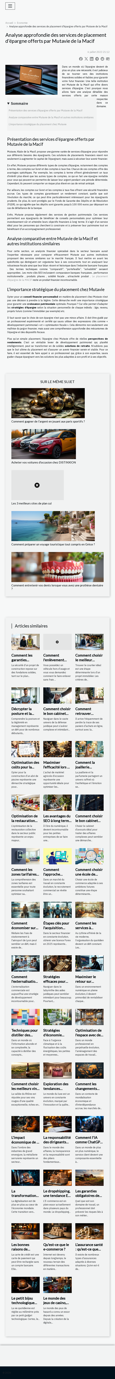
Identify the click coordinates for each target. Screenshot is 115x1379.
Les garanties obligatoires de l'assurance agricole (87, 1198)
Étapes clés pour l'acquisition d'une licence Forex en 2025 (56, 930)
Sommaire (19, 103)
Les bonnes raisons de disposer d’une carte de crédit (23, 1251)
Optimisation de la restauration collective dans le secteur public (24, 823)
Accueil (9, 22)
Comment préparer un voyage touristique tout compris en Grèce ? (53, 544)
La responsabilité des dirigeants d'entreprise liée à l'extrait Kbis (57, 1144)
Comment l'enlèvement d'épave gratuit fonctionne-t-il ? (56, 662)
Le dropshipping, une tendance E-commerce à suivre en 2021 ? (56, 1198)
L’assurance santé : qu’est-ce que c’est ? (89, 1249)
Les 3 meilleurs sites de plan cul (31, 503)
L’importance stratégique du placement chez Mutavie (37, 124)
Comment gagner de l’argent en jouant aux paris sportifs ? (48, 421)
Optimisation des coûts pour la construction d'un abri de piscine (25, 769)
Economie (22, 22)
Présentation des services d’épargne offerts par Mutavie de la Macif (45, 110)
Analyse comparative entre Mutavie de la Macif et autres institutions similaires (51, 117)
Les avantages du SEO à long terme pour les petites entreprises (57, 823)
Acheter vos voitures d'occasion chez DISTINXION (43, 462)
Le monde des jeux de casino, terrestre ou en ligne (55, 1305)
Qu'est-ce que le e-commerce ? (56, 1246)
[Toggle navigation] (10, 6)
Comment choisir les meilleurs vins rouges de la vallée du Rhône (25, 1091)
